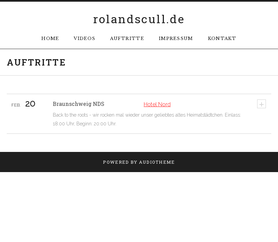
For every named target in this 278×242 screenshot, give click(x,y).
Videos (84, 38)
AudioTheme (157, 162)
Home (50, 38)
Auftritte (127, 38)
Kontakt (222, 38)
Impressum (176, 38)
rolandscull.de (139, 18)
